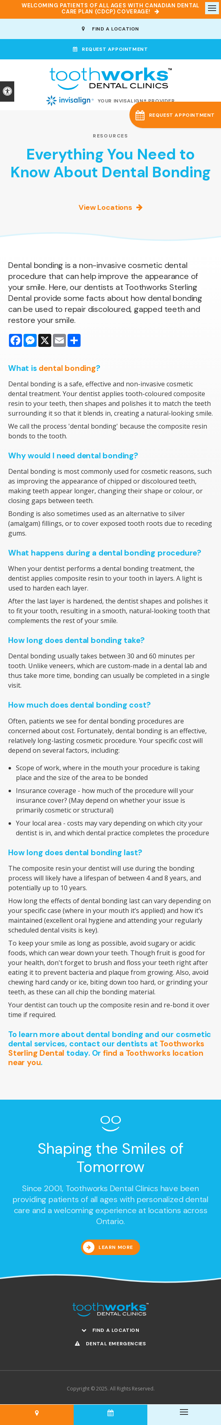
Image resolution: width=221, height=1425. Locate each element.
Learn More (115, 1247)
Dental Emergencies (110, 1343)
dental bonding (67, 368)
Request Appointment (110, 49)
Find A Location (110, 29)
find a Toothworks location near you (105, 1058)
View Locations (105, 207)
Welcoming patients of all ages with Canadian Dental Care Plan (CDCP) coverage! (110, 8)
